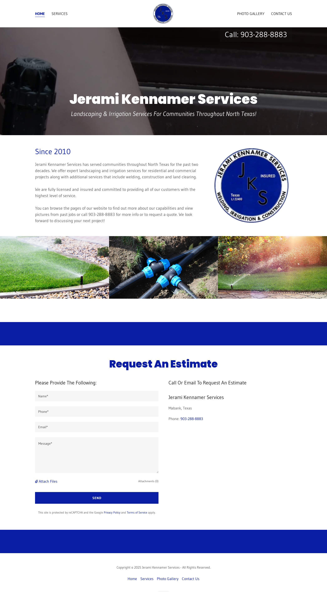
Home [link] (40, 13)
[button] (37, 481)
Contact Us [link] (281, 13)
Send (96, 498)
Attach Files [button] (48, 481)
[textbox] (96, 396)
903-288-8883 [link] (263, 34)
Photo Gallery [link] (250, 13)
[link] (163, 13)
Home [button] (132, 579)
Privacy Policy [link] (112, 512)
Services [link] (60, 13)
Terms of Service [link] (137, 512)
